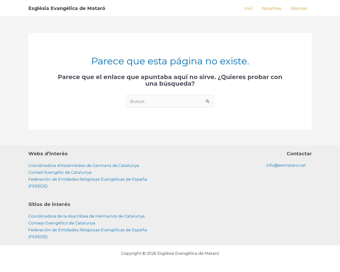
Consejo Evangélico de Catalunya (62, 222)
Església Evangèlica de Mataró (66, 8)
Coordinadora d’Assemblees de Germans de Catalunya (84, 165)
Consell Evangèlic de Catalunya (60, 172)
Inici (251, 8)
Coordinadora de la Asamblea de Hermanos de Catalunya (87, 215)
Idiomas (299, 8)
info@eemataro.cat (286, 165)
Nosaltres (273, 8)
